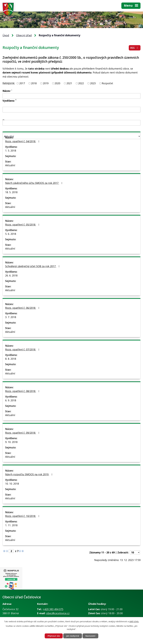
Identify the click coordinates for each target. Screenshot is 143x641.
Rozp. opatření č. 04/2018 (22, 141)
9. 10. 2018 (11, 442)
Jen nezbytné (72, 636)
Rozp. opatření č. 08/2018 (22, 391)
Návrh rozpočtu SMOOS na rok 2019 (29, 474)
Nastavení (90, 636)
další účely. (134, 621)
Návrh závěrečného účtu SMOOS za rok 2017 (34, 183)
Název (6, 91)
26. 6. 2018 (11, 275)
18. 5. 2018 (11, 192)
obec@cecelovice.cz (58, 613)
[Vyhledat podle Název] (71, 96)
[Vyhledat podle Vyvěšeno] (71, 109)
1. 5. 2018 (10, 150)
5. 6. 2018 (10, 233)
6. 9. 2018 (10, 400)
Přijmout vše (54, 636)
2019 (45, 83)
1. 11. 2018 (11, 525)
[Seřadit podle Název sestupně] (11, 90)
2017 (22, 83)
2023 (93, 83)
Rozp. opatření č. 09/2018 (22, 432)
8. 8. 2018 (10, 358)
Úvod (6, 35)
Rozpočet (107, 83)
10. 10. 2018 (12, 483)
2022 (81, 83)
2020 (57, 83)
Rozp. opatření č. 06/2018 (22, 307)
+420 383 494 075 (53, 609)
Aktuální (10, 165)
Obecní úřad (24, 35)
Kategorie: (9, 83)
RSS (134, 47)
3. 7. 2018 (10, 317)
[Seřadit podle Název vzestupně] (11, 89)
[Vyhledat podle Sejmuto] (71, 123)
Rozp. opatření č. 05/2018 (22, 224)
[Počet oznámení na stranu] (135, 552)
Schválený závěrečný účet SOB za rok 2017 (33, 266)
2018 (34, 83)
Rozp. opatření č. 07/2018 (22, 349)
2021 (69, 83)
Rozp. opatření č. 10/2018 (22, 516)
